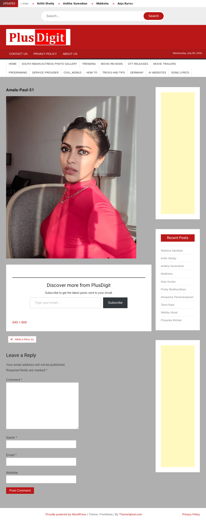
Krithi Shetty (45, 3)
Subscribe (115, 302)
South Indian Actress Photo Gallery (49, 63)
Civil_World (72, 72)
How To (91, 72)
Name (11, 437)
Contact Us (18, 53)
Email (11, 455)
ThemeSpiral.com (130, 514)
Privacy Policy (45, 53)
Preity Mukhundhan (173, 289)
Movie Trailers (164, 63)
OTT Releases (138, 63)
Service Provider (45, 72)
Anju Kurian (125, 3)
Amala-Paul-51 (24, 339)
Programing (18, 72)
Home (13, 63)
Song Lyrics (180, 72)
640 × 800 (19, 322)
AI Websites (157, 72)
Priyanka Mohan (171, 320)
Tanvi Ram (167, 304)
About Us (70, 53)
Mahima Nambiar (172, 250)
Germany (137, 72)
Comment (14, 379)
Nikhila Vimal (169, 312)
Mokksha (102, 3)
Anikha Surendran (75, 3)
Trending (89, 63)
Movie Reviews (112, 63)
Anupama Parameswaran (177, 297)
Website (12, 472)
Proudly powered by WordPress (66, 514)
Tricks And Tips (113, 72)
